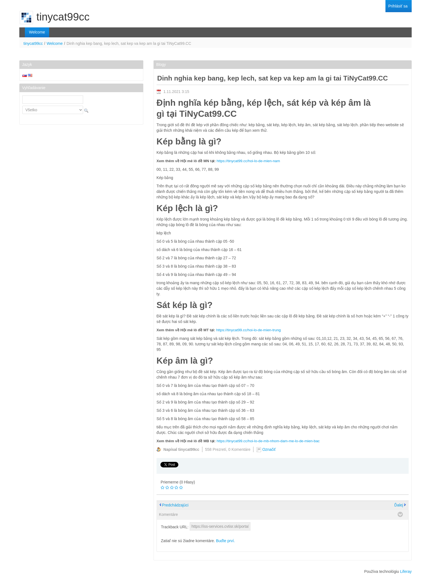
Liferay (406, 571)
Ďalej (398, 505)
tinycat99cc (33, 43)
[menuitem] (397, 6)
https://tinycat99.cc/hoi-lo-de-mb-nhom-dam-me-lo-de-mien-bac (267, 441)
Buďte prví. (225, 541)
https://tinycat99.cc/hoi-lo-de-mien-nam (248, 161)
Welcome (55, 43)
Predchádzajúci (175, 505)
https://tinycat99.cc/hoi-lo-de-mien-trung (248, 330)
